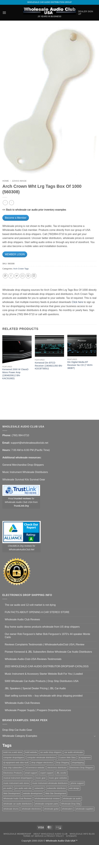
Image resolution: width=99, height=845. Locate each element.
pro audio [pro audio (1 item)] (7, 788)
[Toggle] (95, 736)
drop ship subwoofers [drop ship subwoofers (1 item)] (13, 767)
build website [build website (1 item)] (31, 752)
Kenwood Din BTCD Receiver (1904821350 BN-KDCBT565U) (48, 365)
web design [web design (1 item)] (74, 788)
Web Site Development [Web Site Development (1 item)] (55, 793)
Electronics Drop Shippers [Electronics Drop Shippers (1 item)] (81, 767)
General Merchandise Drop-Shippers (23, 464)
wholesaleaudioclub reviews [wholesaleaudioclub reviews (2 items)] (47, 798)
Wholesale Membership (17, 834)
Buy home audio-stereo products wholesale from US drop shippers (42, 626)
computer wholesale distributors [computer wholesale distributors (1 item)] (41, 757)
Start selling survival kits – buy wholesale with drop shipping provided (43, 695)
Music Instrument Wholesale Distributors (25, 472)
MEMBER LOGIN (15, 254)
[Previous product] (11, 202)
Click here (77, 302)
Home (5, 181)
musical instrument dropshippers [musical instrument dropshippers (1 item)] (18, 778)
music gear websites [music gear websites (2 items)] (58, 778)
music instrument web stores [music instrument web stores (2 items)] (16, 783)
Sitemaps (71, 836)
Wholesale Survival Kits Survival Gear (23, 479)
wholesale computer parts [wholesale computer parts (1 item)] (46, 804)
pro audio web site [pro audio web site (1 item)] (23, 788)
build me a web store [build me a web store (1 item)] (12, 752)
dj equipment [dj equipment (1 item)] (84, 757)
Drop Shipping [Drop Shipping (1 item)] (62, 762)
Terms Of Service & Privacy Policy (43, 836)
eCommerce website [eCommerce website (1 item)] (35, 767)
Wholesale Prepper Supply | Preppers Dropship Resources (38, 710)
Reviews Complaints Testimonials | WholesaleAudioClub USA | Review (44, 644)
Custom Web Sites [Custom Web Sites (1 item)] (67, 757)
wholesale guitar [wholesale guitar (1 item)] (51, 809)
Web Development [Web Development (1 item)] (11, 793)
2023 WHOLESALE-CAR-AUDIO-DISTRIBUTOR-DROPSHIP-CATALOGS (47, 666)
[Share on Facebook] (11, 275)
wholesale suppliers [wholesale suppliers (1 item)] (85, 809)
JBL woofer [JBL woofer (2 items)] (61, 773)
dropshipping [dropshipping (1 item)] (78, 762)
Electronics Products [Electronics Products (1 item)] (12, 773)
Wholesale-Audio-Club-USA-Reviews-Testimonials (33, 659)
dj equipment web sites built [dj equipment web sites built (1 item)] (15, 762)
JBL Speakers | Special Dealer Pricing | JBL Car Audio (35, 688)
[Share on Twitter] (16, 275)
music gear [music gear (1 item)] (41, 778)
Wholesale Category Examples (19, 736)
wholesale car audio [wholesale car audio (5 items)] (72, 798)
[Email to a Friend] (22, 275)
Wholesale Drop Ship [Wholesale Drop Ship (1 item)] (70, 804)
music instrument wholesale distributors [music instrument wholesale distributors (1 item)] (50, 783)
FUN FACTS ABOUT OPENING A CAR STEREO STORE (37, 612)
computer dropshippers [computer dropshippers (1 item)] (13, 757)
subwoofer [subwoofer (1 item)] (39, 788)
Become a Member (15, 217)
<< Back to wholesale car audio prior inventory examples (34, 209)
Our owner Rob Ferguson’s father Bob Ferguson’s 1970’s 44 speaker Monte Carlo (47, 635)
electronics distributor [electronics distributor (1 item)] (57, 767)
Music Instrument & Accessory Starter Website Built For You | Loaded (44, 673)
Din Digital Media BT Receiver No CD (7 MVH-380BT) (80, 365)
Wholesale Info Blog (82, 834)
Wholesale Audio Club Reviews (22, 619)
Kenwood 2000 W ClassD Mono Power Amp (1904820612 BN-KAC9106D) (15, 373)
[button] (4, 12)
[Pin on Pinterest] (28, 275)
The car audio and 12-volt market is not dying (30, 605)
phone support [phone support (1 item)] (77, 783)
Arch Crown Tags (21, 268)
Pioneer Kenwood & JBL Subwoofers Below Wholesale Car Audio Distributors (48, 651)
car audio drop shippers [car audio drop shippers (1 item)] (50, 752)
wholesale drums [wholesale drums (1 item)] (11, 809)
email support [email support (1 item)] (31, 773)
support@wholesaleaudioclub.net (29, 442)
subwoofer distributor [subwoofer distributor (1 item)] (56, 788)
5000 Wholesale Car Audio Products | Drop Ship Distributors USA (42, 681)
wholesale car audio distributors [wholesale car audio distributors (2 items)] (17, 804)
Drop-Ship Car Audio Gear (17, 730)
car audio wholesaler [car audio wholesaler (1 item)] (73, 752)
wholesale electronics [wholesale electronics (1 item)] (31, 809)
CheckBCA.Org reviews (20, 546)
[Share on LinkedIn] (34, 275)
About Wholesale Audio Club (50, 834)
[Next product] (5, 202)
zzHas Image (19, 181)
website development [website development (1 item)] (32, 793)
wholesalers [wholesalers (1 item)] (67, 809)
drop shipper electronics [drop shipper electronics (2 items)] (42, 762)
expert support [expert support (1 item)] (46, 773)
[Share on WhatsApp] (5, 275)
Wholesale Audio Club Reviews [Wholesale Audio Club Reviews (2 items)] (17, 798)
